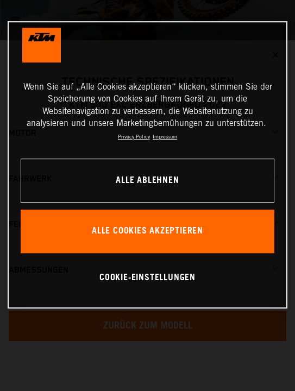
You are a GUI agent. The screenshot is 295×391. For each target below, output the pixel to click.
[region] (148, 164)
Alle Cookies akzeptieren (147, 231)
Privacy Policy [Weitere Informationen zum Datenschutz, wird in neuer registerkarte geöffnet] (134, 137)
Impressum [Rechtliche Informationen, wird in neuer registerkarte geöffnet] (165, 137)
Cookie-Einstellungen (147, 277)
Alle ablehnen (147, 180)
